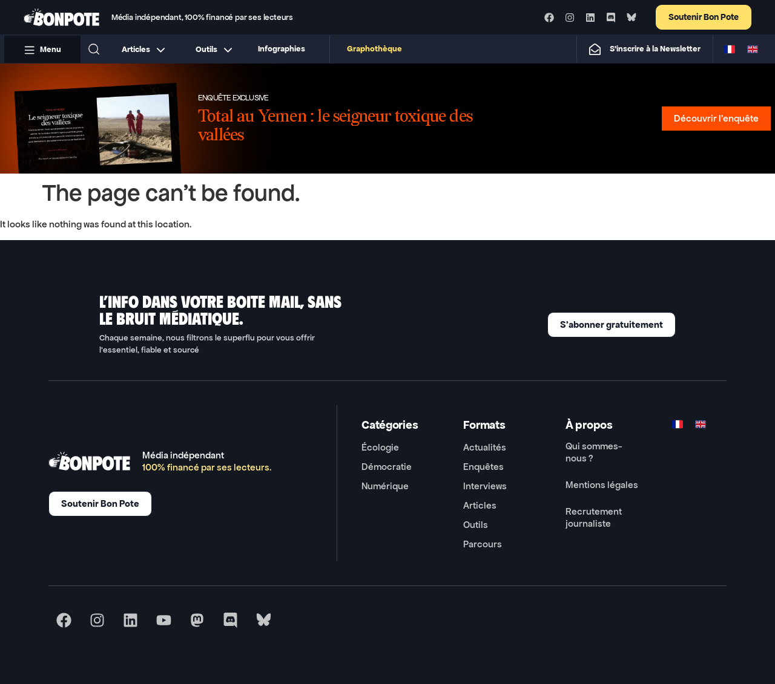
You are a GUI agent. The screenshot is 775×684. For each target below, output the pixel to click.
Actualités (484, 447)
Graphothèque (374, 48)
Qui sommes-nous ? (594, 452)
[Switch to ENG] (752, 49)
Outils (475, 524)
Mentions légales (602, 484)
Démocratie (386, 466)
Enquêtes (483, 466)
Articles (479, 505)
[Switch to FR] (729, 49)
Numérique (385, 486)
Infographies (281, 48)
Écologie (380, 447)
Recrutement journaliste (594, 517)
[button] (94, 49)
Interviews (485, 486)
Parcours (482, 544)
